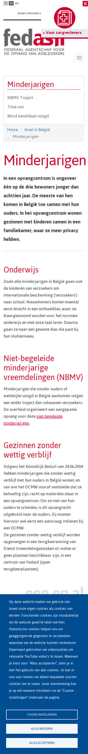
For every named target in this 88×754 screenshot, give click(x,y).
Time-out (15, 107)
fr (6, 3)
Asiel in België (37, 130)
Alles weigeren (42, 729)
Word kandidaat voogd (28, 116)
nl (11, 3)
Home (12, 130)
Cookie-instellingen (42, 714)
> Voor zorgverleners (62, 33)
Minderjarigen (30, 84)
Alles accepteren (41, 743)
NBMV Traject (20, 98)
